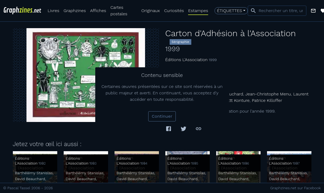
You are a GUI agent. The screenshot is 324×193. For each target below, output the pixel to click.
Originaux (150, 10)
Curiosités (174, 10)
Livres (53, 10)
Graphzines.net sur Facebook (295, 188)
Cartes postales (118, 10)
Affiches (98, 10)
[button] (313, 10)
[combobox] (277, 11)
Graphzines (74, 10)
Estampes (198, 10)
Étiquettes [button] (229, 10)
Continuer (162, 116)
